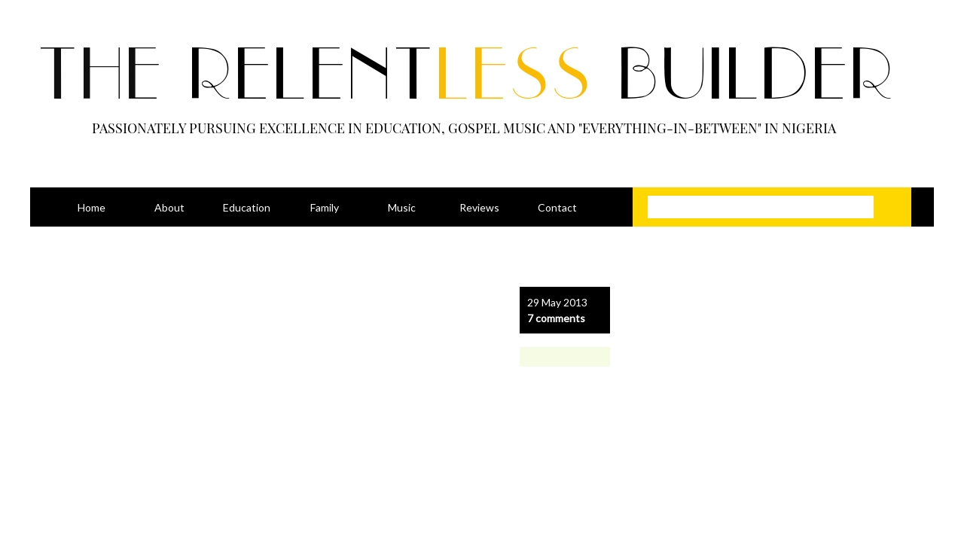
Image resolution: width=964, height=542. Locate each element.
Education (246, 207)
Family (324, 207)
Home (91, 207)
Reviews (479, 207)
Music (402, 207)
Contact (557, 207)
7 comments (556, 318)
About (169, 207)
